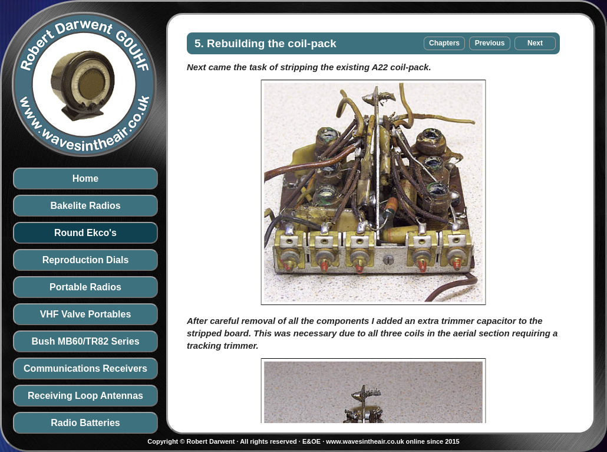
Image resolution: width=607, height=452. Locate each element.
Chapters (444, 43)
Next (535, 43)
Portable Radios (85, 287)
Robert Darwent (210, 441)
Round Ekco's (85, 233)
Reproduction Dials (85, 260)
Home (85, 178)
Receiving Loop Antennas (85, 396)
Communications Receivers (85, 368)
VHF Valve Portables (85, 314)
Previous (490, 43)
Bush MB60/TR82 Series (85, 341)
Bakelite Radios (85, 206)
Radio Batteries (85, 423)
